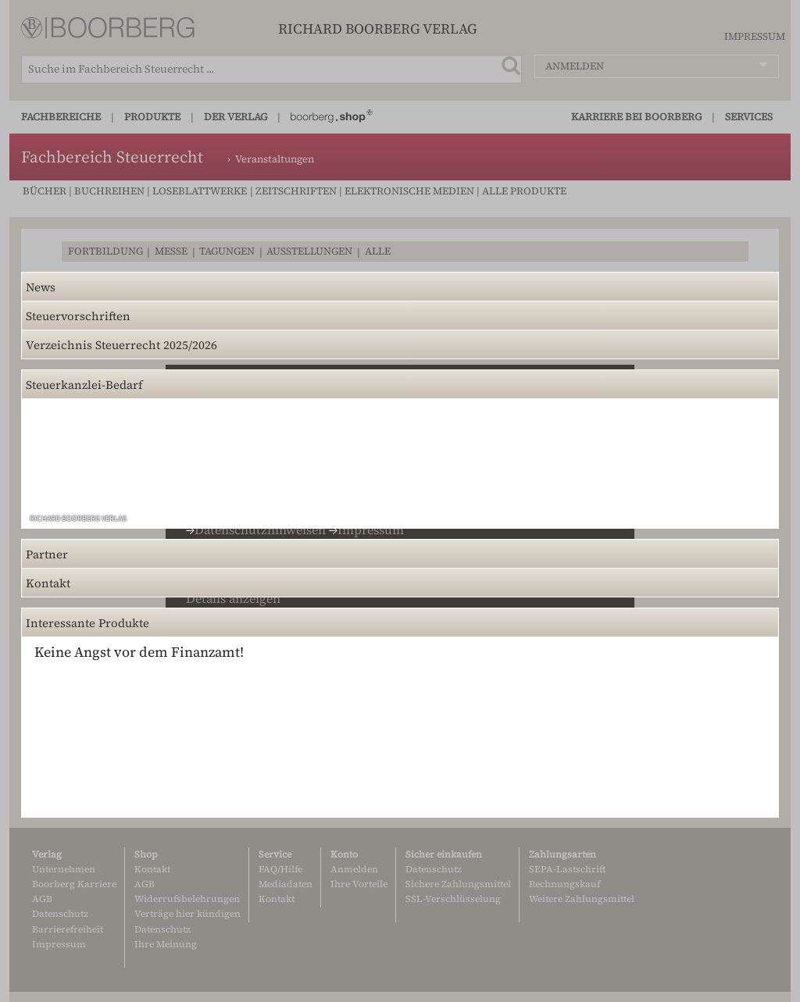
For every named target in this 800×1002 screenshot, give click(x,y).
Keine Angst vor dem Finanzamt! (139, 652)
